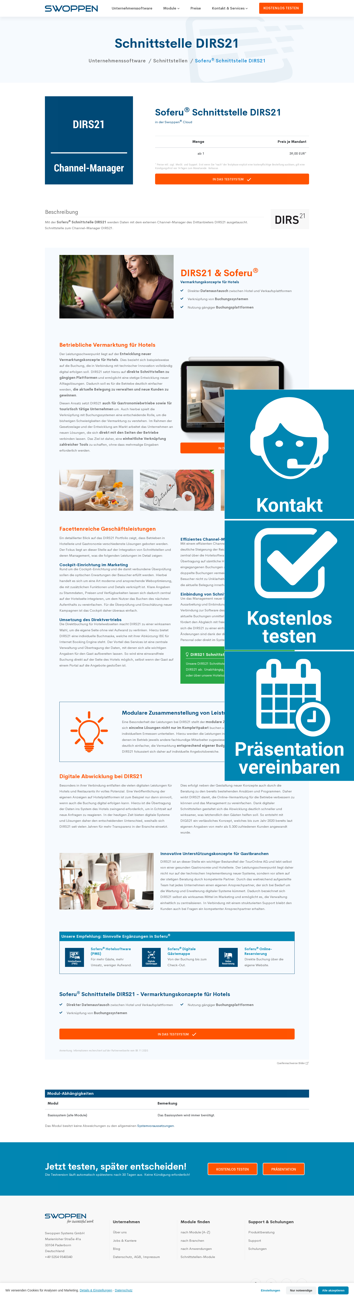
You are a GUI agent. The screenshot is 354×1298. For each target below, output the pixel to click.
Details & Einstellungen (96, 1290)
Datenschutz (124, 1290)
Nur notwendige (301, 1290)
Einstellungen (270, 1290)
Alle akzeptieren (333, 1290)
